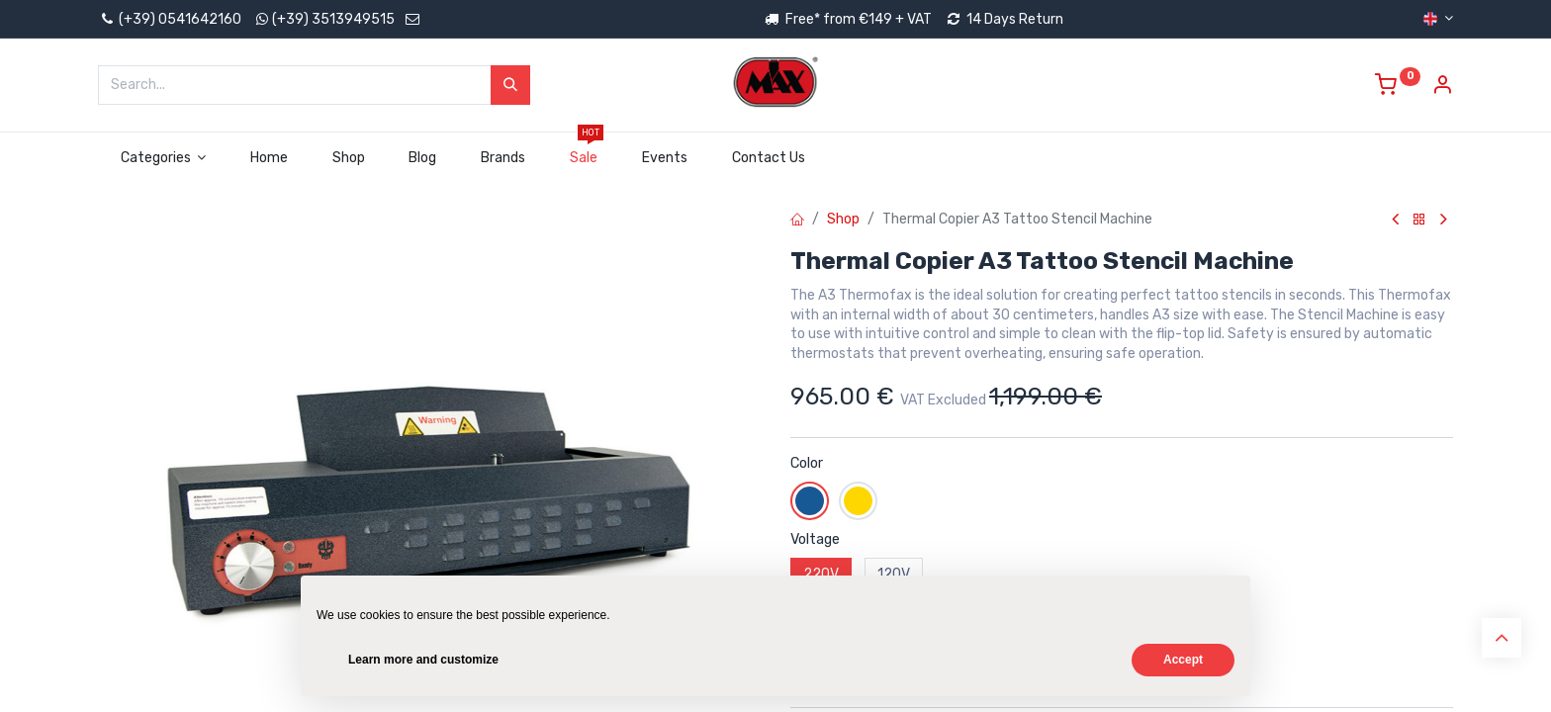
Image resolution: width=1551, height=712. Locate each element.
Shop (843, 219)
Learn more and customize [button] (423, 660)
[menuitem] (269, 158)
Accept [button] (1183, 660)
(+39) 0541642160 (169, 19)
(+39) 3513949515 (333, 19)
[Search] (510, 85)
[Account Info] (1442, 87)
